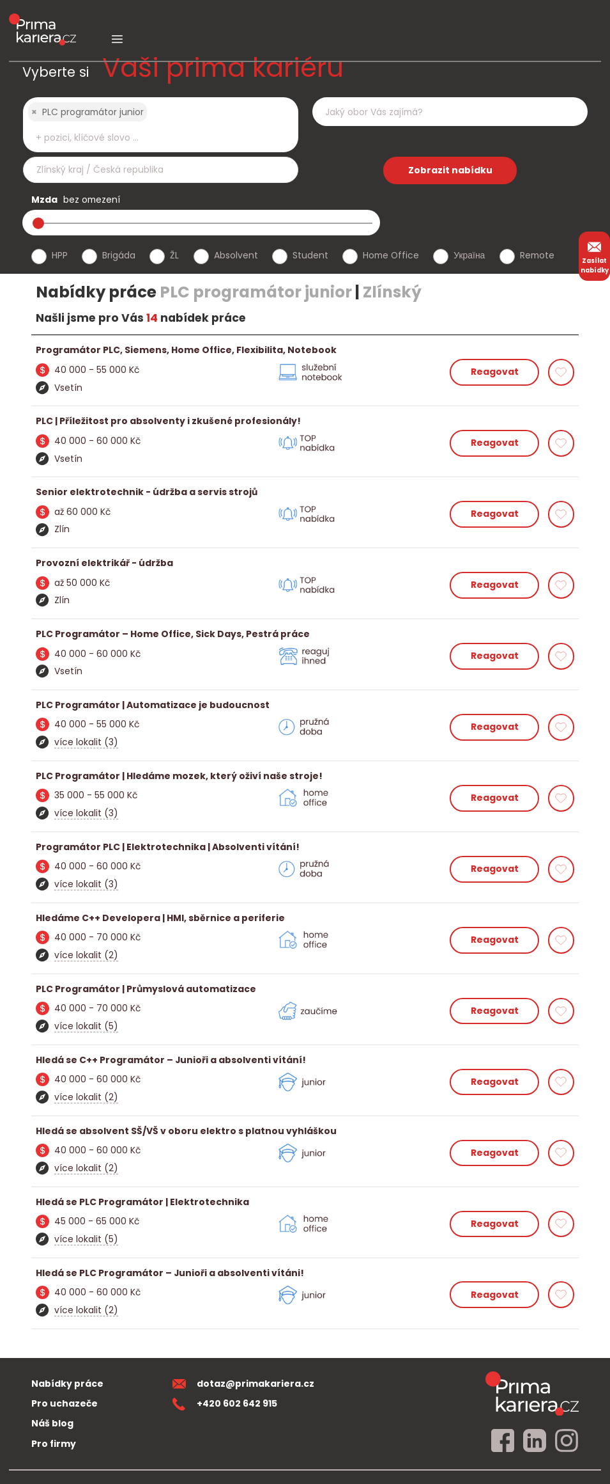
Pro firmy (53, 1443)
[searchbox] (152, 138)
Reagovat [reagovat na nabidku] (495, 371)
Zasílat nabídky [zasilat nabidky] (595, 255)
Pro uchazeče (64, 1403)
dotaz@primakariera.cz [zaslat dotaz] (243, 1383)
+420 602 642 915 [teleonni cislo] (224, 1403)
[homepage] (532, 1393)
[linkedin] (534, 1441)
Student (310, 255)
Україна (469, 255)
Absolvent (236, 255)
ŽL (174, 255)
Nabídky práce (67, 1383)
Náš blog (52, 1423)
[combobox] (160, 124)
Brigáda (118, 255)
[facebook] (503, 1441)
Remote (537, 255)
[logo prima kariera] (42, 20)
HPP (60, 255)
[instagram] (566, 1441)
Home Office (391, 255)
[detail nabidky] (305, 350)
